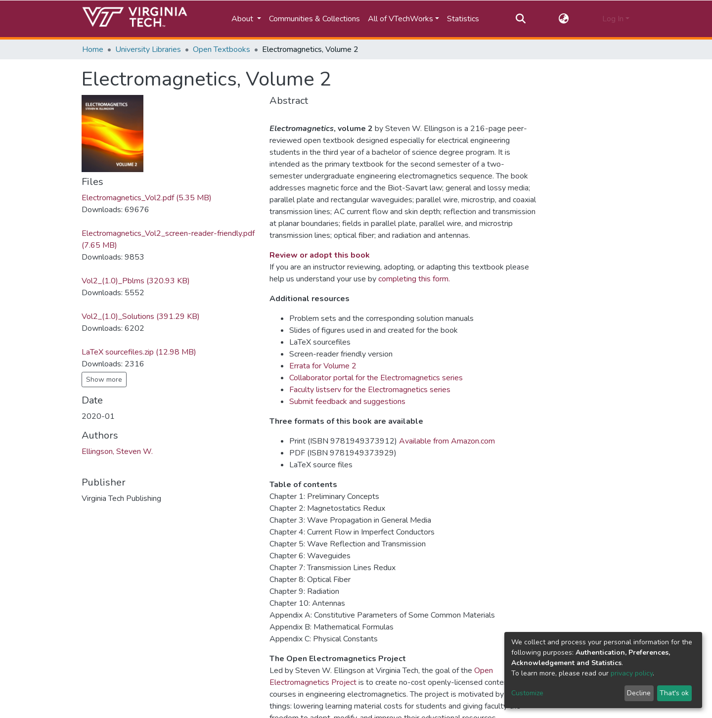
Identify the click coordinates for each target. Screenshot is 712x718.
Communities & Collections (314, 18)
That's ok (674, 693)
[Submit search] (520, 19)
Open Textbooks (221, 49)
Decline (639, 693)
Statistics (463, 18)
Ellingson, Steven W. (117, 451)
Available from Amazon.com (447, 441)
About (243, 18)
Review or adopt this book (319, 255)
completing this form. (414, 278)
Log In (612, 18)
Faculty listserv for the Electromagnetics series (369, 389)
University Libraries (148, 49)
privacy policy (632, 673)
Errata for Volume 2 (322, 365)
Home (92, 49)
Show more (104, 379)
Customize (527, 693)
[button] (564, 19)
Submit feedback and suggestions (347, 401)
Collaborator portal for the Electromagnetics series (376, 377)
